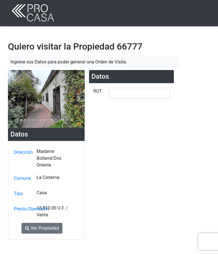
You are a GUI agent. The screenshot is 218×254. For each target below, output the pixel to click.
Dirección (23, 152)
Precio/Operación (24, 209)
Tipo (18, 193)
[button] (13, 99)
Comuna (22, 178)
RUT (97, 91)
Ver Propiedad (42, 228)
